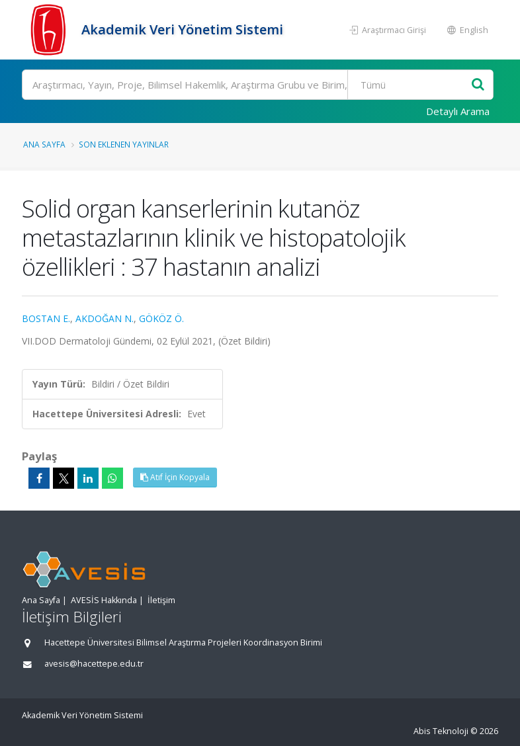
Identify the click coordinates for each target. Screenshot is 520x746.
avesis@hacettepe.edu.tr (94, 663)
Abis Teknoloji (440, 731)
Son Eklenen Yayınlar (124, 144)
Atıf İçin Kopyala (175, 477)
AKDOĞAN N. (104, 318)
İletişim (161, 600)
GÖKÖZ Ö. (161, 318)
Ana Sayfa (44, 144)
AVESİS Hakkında (104, 600)
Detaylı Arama (458, 111)
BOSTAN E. (46, 318)
